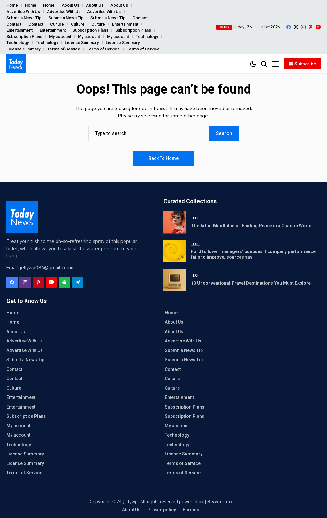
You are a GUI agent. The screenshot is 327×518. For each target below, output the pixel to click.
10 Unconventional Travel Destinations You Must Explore (251, 283)
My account (60, 36)
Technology (147, 36)
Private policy (162, 509)
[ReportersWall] (16, 63)
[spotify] (64, 282)
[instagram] (303, 27)
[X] (296, 27)
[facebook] (288, 27)
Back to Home (163, 158)
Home (12, 5)
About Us (70, 5)
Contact (140, 17)
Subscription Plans (90, 30)
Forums (191, 509)
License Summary (82, 42)
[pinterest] (310, 27)
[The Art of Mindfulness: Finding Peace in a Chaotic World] (175, 222)
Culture (57, 24)
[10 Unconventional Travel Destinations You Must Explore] (175, 280)
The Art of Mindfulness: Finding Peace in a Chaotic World (251, 225)
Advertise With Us (23, 11)
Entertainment (125, 24)
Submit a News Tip (24, 17)
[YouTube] (318, 27)
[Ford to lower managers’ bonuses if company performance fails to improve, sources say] (175, 251)
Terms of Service (63, 49)
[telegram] (77, 282)
